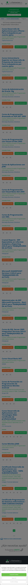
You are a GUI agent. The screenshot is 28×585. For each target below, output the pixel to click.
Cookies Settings (14, 581)
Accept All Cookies (14, 574)
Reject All (14, 578)
